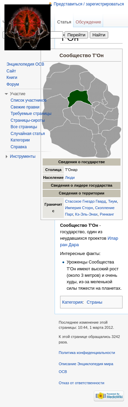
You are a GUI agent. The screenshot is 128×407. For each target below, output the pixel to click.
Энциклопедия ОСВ (25, 64)
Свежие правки (25, 107)
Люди (69, 177)
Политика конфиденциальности (87, 353)
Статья (64, 21)
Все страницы (24, 126)
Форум (12, 84)
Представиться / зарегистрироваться (89, 4)
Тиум (112, 201)
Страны (94, 302)
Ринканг (107, 214)
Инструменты (22, 156)
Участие (17, 93)
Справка (19, 147)
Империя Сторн (79, 208)
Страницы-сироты (28, 120)
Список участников (28, 100)
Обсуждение (88, 21)
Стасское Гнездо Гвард (85, 201)
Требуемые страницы (31, 113)
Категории (20, 140)
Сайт (11, 71)
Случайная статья (28, 133)
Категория (72, 302)
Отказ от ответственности (81, 383)
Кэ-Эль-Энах (86, 214)
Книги (11, 77)
